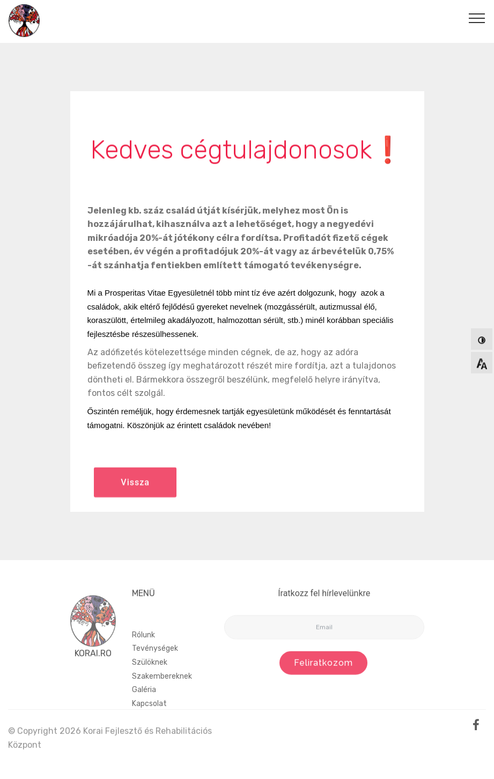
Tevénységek (155, 666)
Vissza (135, 488)
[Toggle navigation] (477, 18)
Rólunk (143, 652)
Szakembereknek (162, 693)
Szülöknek (149, 679)
